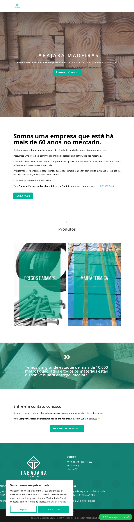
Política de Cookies (56, 501)
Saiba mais (23, 196)
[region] (39, 498)
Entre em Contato (67, 72)
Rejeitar (23, 509)
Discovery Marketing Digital (89, 517)
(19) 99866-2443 (106, 186)
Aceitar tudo (53, 509)
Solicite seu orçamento (67, 428)
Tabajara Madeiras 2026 (42, 517)
